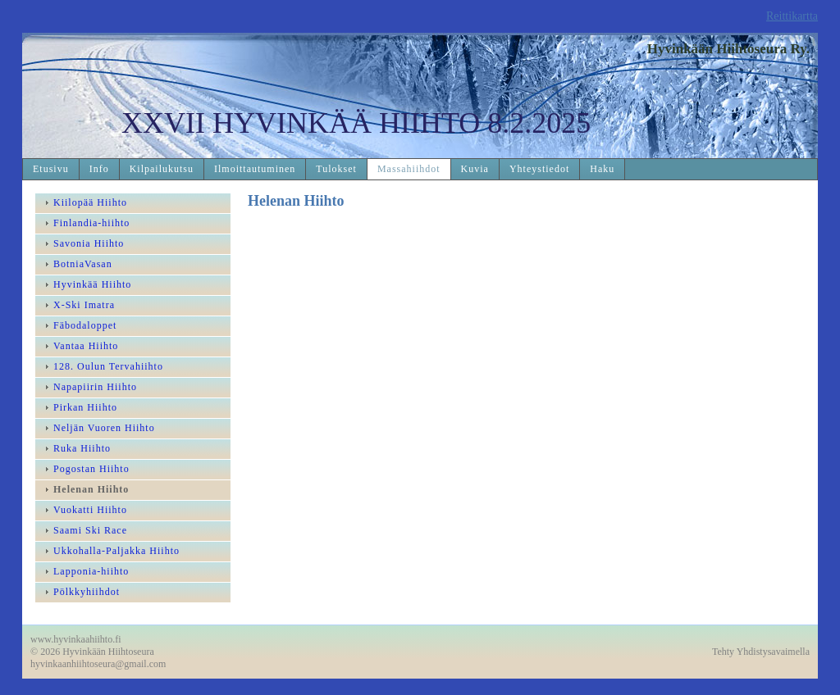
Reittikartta (792, 16)
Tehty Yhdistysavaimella (761, 651)
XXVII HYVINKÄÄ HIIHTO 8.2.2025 (356, 123)
